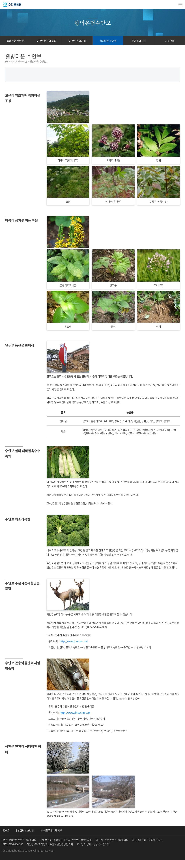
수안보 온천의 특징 (46, 41)
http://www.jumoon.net (74, 641)
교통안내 (169, 41)
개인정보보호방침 (24, 830)
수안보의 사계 (139, 41)
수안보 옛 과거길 (77, 41)
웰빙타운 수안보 (108, 41)
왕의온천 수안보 (15, 41)
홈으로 (6, 830)
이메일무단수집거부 (51, 830)
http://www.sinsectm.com (75, 712)
